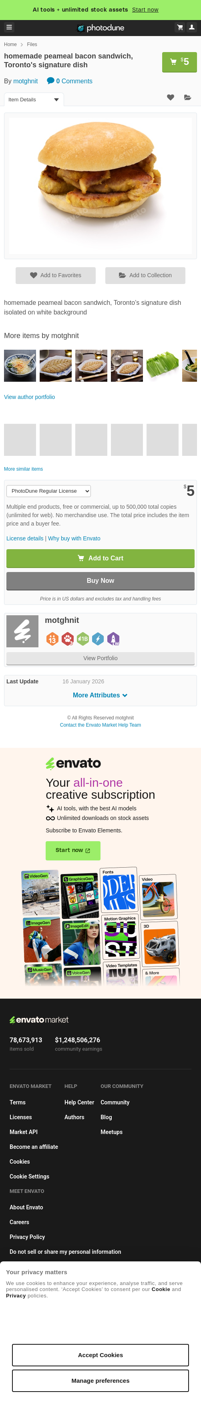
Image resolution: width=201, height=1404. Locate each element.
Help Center (79, 1102)
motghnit (25, 81)
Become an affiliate (34, 1147)
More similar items (23, 469)
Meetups (111, 1132)
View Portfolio (100, 658)
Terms (18, 1102)
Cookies (20, 1161)
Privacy (16, 1296)
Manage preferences (100, 1380)
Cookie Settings (29, 1176)
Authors (74, 1117)
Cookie (161, 1289)
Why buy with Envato (74, 538)
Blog (106, 1117)
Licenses (21, 1117)
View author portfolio (29, 397)
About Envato (26, 1207)
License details (25, 538)
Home (10, 44)
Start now (145, 9)
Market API (24, 1132)
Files (32, 44)
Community (114, 1102)
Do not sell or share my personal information (65, 1252)
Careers (19, 1222)
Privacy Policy (27, 1237)
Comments (69, 81)
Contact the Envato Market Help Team (100, 725)
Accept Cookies (100, 1355)
